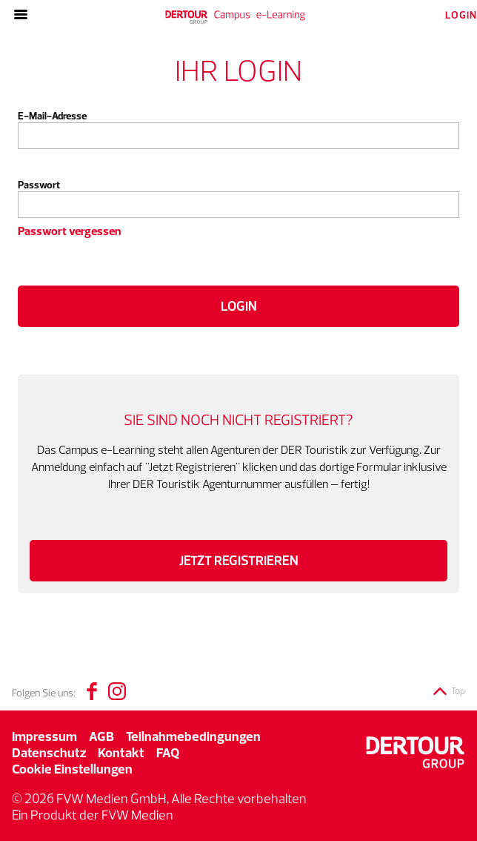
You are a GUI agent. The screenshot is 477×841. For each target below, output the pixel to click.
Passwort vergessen (69, 230)
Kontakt (121, 752)
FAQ (167, 752)
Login (239, 306)
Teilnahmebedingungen (193, 736)
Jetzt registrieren (238, 561)
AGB (101, 736)
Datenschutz (49, 752)
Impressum (44, 736)
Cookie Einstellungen (72, 768)
